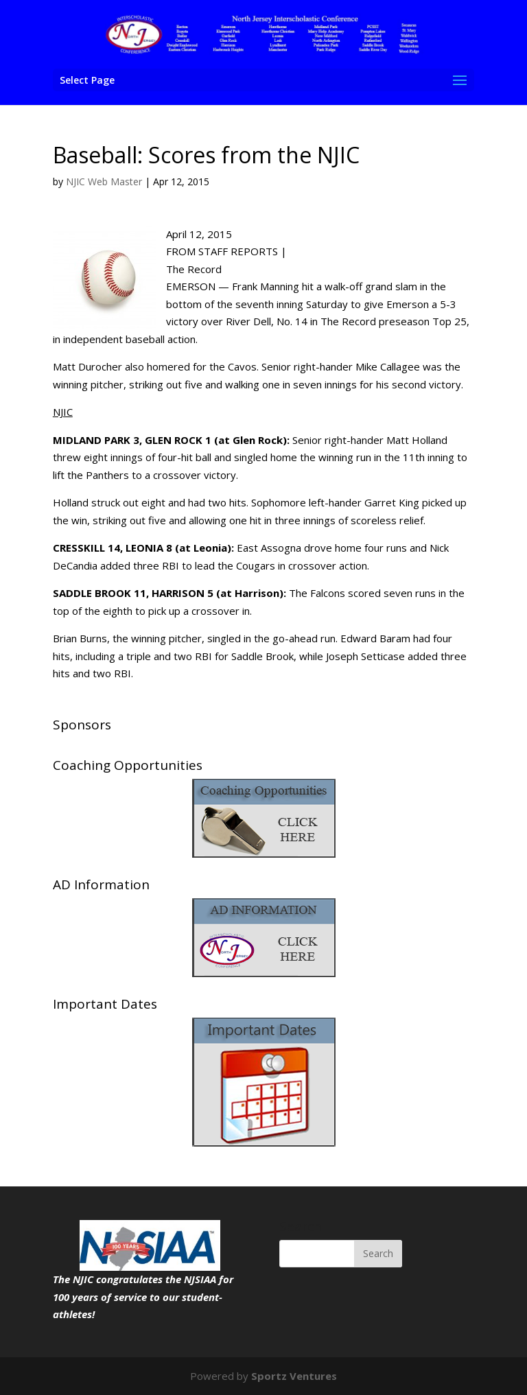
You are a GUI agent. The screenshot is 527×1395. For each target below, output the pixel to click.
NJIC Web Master (104, 181)
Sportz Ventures (294, 1376)
